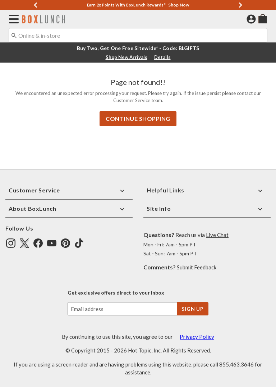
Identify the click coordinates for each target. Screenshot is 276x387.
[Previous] (35, 5)
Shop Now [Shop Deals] (178, 5)
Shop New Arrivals (126, 57)
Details (162, 57)
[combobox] (138, 35)
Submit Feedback (196, 267)
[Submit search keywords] (14, 35)
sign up (192, 308)
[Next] (240, 5)
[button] (12, 19)
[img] (10, 242)
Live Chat (217, 234)
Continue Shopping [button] (138, 117)
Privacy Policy (197, 336)
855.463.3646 (236, 363)
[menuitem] (262, 18)
